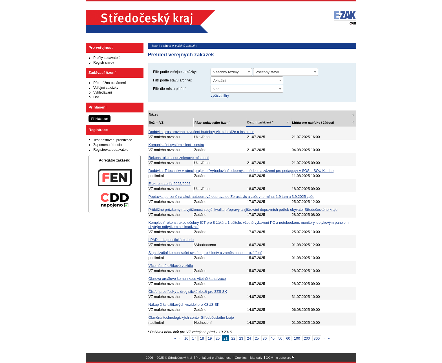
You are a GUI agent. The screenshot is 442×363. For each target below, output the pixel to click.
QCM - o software (278, 357)
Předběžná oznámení (109, 83)
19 (210, 338)
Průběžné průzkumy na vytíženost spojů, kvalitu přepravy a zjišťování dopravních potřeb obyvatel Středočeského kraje (243, 209)
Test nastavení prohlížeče (112, 140)
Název (153, 114)
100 (297, 338)
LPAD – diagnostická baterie (171, 240)
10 (186, 338)
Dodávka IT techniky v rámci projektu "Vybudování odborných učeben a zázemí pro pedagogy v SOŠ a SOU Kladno (241, 171)
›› (329, 338)
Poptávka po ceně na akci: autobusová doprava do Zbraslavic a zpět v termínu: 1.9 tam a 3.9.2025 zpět (231, 196)
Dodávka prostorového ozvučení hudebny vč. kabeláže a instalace (202, 132)
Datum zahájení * (260, 122)
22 (233, 338)
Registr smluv (103, 63)
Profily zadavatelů (106, 58)
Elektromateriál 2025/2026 (170, 184)
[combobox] (231, 72)
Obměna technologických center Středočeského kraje (191, 317)
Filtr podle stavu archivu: (172, 80)
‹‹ (175, 338)
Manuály (256, 357)
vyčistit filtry (220, 95)
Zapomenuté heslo (107, 145)
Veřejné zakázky (105, 88)
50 (280, 338)
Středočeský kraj (150, 21)
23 (241, 338)
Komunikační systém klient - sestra (176, 145)
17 (194, 338)
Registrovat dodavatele (110, 150)
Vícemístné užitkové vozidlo (171, 266)
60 (288, 338)
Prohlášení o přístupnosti (213, 357)
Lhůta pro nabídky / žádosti (313, 122)
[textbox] (247, 89)
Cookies (241, 357)
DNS (97, 97)
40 (273, 338)
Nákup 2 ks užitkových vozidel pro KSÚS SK (184, 304)
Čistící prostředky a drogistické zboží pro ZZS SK (188, 291)
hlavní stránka (161, 45)
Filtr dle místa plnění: (170, 89)
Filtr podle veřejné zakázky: (175, 72)
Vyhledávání (102, 92)
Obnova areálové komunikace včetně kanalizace (187, 278)
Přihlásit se (99, 118)
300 (317, 338)
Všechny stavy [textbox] (267, 72)
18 (202, 338)
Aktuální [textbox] (219, 80)
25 (257, 338)
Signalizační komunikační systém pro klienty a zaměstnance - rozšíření (205, 253)
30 (265, 338)
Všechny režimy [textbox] (225, 72)
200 (307, 338)
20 (218, 338)
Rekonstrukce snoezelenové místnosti (179, 158)
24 (249, 338)
